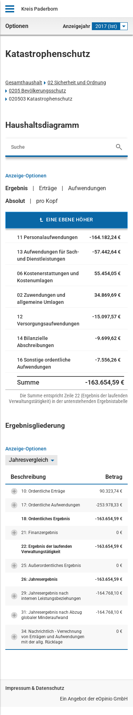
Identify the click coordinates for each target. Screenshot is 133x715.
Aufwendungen (87, 188)
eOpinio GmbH (112, 699)
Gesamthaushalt (23, 82)
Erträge (48, 188)
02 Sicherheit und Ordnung (77, 82)
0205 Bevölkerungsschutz (37, 90)
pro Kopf (47, 201)
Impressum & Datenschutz (34, 688)
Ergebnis (16, 188)
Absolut (15, 201)
